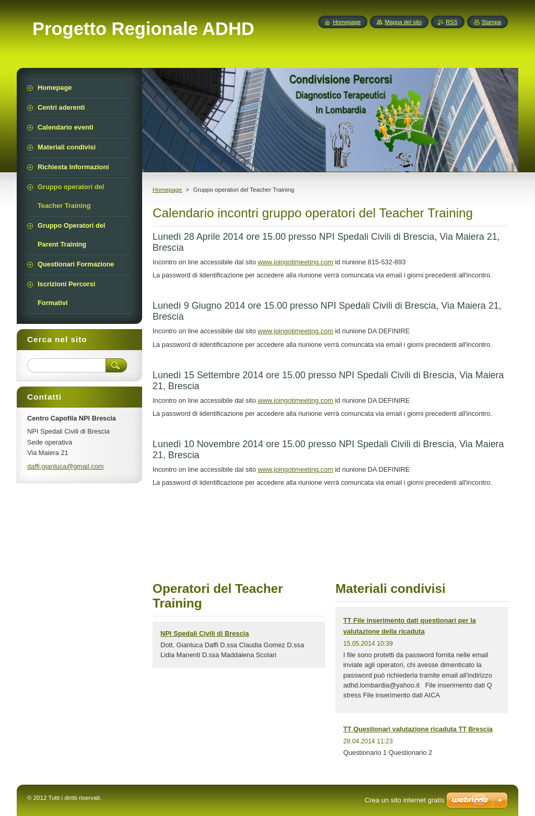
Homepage (167, 189)
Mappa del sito (403, 22)
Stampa (491, 22)
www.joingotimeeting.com (295, 262)
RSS (451, 22)
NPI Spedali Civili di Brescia (204, 633)
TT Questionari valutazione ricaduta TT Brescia (418, 729)
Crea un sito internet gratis (404, 800)
